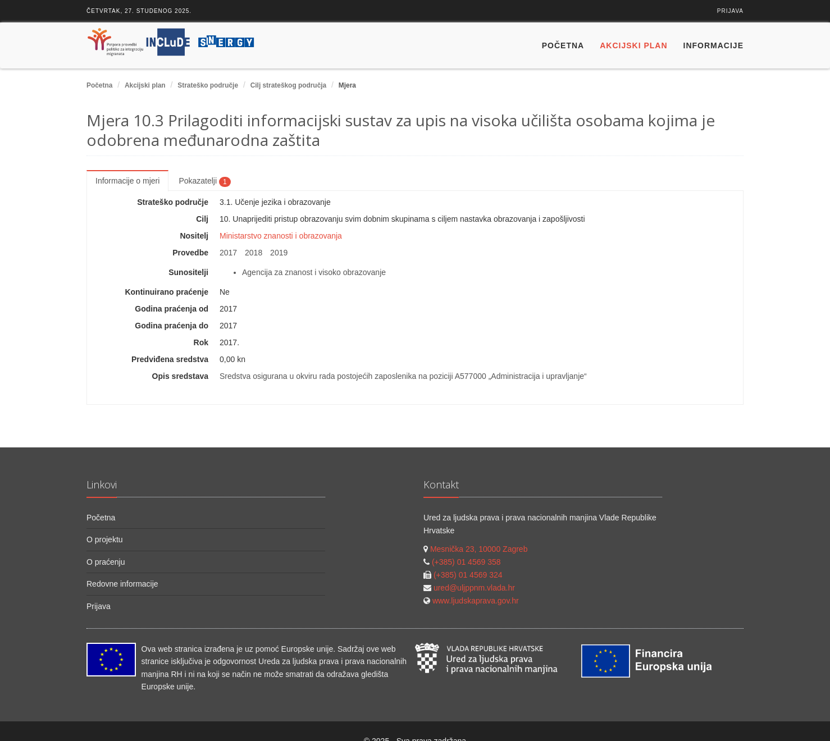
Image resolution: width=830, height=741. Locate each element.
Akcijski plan (633, 45)
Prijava (730, 11)
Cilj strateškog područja (288, 85)
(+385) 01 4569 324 (468, 574)
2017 (228, 252)
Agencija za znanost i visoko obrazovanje (314, 272)
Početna (563, 45)
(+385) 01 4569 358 (466, 561)
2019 (279, 252)
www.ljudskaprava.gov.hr (475, 600)
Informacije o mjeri (127, 180)
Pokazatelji (204, 181)
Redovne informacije (122, 583)
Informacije (713, 45)
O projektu (104, 539)
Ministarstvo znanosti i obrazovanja (281, 235)
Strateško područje (207, 85)
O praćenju (105, 561)
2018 (253, 252)
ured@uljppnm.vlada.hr (474, 587)
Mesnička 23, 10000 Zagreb (479, 549)
